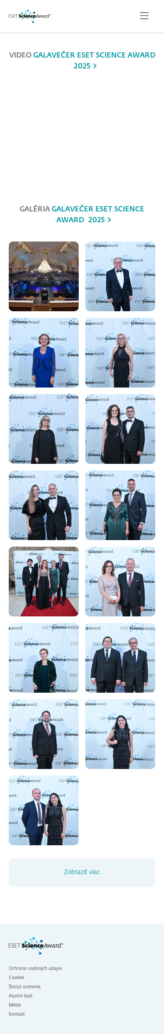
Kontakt (17, 1014)
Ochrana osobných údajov (35, 968)
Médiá (15, 1005)
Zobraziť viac (82, 872)
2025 (82, 66)
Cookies (16, 978)
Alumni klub (20, 996)
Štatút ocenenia (25, 987)
